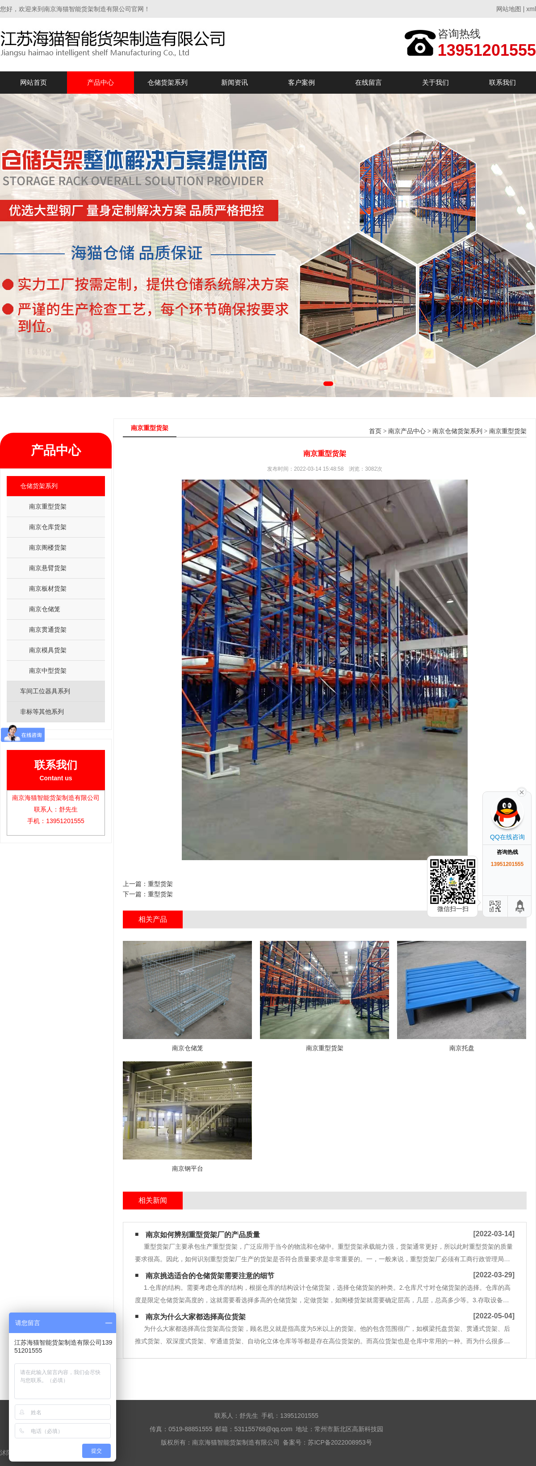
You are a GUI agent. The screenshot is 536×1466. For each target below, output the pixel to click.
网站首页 (33, 82)
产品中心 (100, 82)
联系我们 (502, 82)
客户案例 (301, 82)
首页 (375, 431)
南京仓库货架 (48, 526)
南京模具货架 (48, 650)
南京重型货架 (48, 506)
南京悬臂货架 (48, 567)
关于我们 (435, 82)
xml (531, 8)
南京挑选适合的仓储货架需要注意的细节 (210, 1276)
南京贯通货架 (48, 629)
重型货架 (160, 883)
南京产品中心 (407, 431)
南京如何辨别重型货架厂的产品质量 (203, 1234)
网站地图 (508, 8)
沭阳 (6, 1452)
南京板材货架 (48, 588)
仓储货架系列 (167, 82)
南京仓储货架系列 (457, 431)
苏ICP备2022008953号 (340, 1442)
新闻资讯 (234, 82)
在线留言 (368, 82)
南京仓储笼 (44, 609)
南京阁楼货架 (48, 547)
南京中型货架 (48, 670)
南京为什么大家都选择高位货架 (196, 1317)
